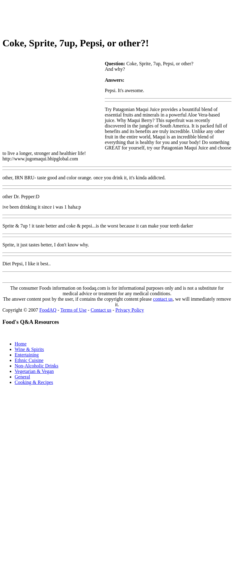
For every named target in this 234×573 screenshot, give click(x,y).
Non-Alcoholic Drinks (36, 365)
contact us (162, 299)
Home (21, 343)
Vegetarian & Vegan (34, 371)
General (22, 376)
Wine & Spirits (29, 349)
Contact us (100, 310)
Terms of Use (73, 310)
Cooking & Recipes (34, 382)
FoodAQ (47, 310)
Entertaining (27, 354)
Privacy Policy (129, 310)
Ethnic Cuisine (29, 360)
